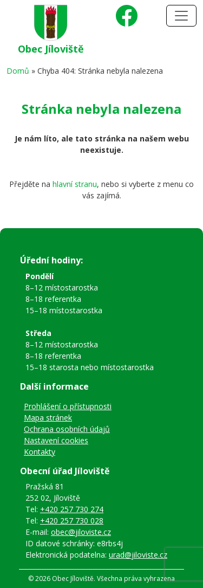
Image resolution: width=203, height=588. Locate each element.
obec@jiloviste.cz (81, 532)
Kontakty (39, 452)
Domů (17, 71)
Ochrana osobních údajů (67, 429)
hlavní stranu (75, 184)
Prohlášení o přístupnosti (68, 406)
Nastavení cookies (56, 440)
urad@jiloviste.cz (138, 555)
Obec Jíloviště (51, 48)
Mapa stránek (48, 417)
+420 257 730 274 (71, 509)
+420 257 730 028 (71, 520)
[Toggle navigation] (181, 16)
